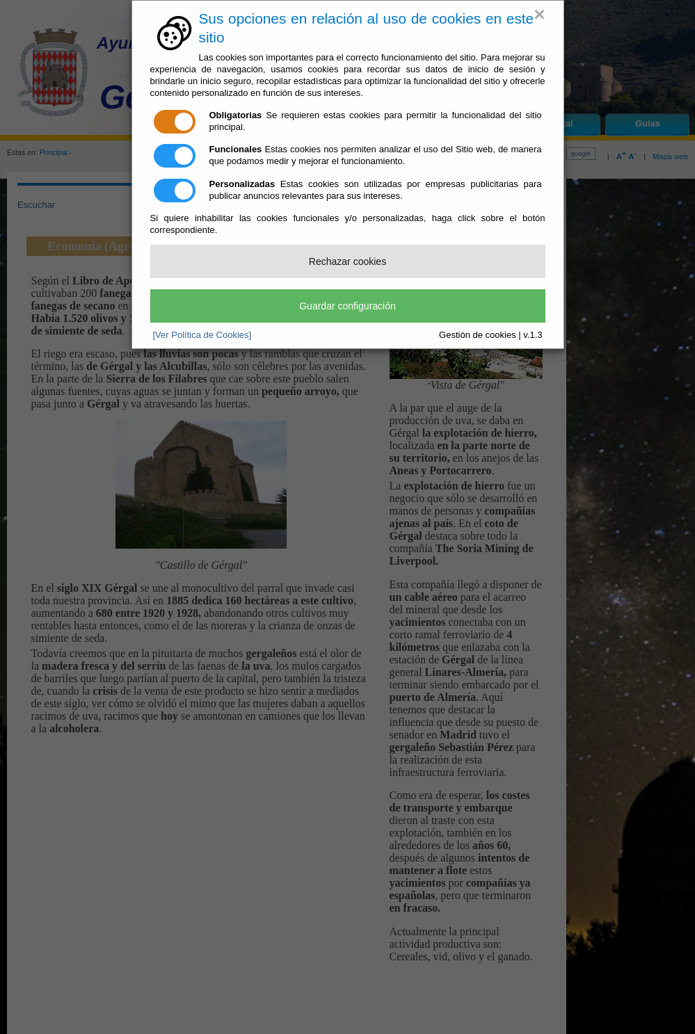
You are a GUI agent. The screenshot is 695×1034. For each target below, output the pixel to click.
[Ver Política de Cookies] (202, 335)
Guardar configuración (347, 306)
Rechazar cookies (347, 261)
